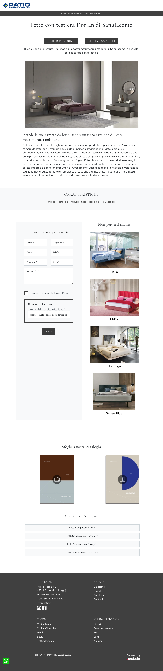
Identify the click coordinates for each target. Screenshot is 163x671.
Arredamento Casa (77, 13)
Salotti (97, 632)
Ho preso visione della (49, 292)
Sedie (40, 636)
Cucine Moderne (46, 624)
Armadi (98, 640)
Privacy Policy (61, 292)
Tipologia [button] (94, 201)
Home (63, 13)
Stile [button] (83, 201)
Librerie (98, 624)
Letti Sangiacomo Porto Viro (82, 535)
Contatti (98, 599)
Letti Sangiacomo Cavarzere (82, 552)
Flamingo (114, 366)
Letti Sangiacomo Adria (82, 527)
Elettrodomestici (46, 640)
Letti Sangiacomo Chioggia (82, 544)
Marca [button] (51, 201)
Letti (91, 13)
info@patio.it (44, 602)
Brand (97, 590)
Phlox (114, 319)
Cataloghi (99, 595)
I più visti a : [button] (108, 201)
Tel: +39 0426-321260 (49, 594)
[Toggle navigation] (157, 5)
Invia (49, 331)
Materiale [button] (63, 201)
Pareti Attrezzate (103, 628)
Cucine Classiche (46, 628)
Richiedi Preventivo (61, 40)
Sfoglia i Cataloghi (102, 40)
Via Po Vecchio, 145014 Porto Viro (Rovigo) (51, 588)
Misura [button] (75, 201)
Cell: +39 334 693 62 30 (50, 598)
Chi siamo (99, 586)
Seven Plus (114, 413)
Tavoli (40, 632)
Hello (114, 272)
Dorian (98, 13)
